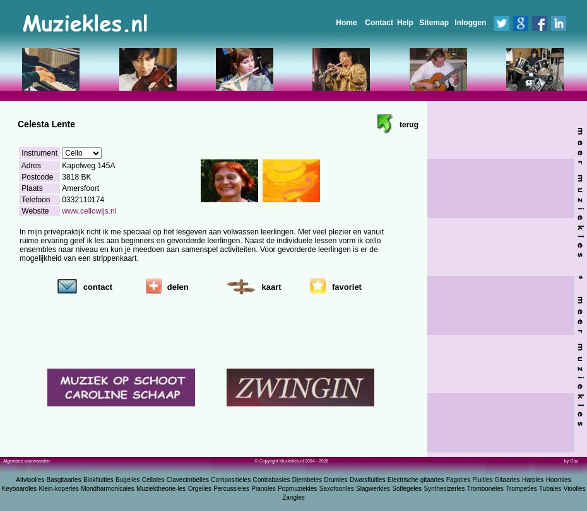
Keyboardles (19, 488)
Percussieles (231, 488)
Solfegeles (407, 488)
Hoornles (558, 479)
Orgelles (199, 488)
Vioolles (575, 488)
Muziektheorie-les (161, 488)
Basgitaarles (64, 479)
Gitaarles (507, 479)
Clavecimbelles (188, 479)
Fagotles (458, 479)
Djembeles (307, 479)
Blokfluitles (98, 479)
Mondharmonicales (107, 488)
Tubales (550, 488)
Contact (379, 22)
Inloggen (470, 22)
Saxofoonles (336, 488)
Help (405, 22)
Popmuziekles (297, 488)
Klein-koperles (58, 488)
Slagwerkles (373, 488)
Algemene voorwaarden (26, 461)
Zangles (293, 497)
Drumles (335, 479)
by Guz (571, 461)
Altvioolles (30, 479)
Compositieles (231, 479)
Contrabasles (271, 479)
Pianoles (263, 488)
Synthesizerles (444, 488)
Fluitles (483, 479)
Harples (532, 479)
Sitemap (434, 22)
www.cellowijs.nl (89, 211)
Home (346, 22)
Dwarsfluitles (368, 479)
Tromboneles (485, 488)
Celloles (153, 479)
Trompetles (521, 488)
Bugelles (127, 479)
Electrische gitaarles (416, 479)
